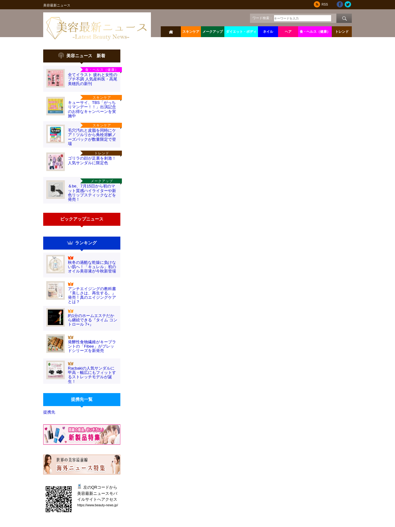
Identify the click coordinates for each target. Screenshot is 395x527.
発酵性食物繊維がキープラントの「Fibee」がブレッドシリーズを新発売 (92, 346)
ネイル (268, 31)
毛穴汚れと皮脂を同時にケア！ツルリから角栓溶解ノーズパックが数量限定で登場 (92, 137)
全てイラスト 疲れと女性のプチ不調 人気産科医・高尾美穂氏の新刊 (92, 79)
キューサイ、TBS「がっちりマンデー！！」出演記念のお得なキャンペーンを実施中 (92, 109)
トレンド (342, 31)
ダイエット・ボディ (241, 31)
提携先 (49, 412)
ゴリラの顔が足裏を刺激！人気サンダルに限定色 (92, 160)
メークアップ (212, 31)
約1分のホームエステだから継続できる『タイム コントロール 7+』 (92, 320)
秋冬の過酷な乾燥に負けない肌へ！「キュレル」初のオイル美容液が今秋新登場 (92, 267)
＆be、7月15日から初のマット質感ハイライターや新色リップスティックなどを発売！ (92, 193)
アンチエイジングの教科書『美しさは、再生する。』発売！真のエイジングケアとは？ (92, 295)
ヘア (288, 31)
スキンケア (190, 31)
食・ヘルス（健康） (315, 31)
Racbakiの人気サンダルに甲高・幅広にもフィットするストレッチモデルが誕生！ (92, 375)
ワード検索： (262, 18)
